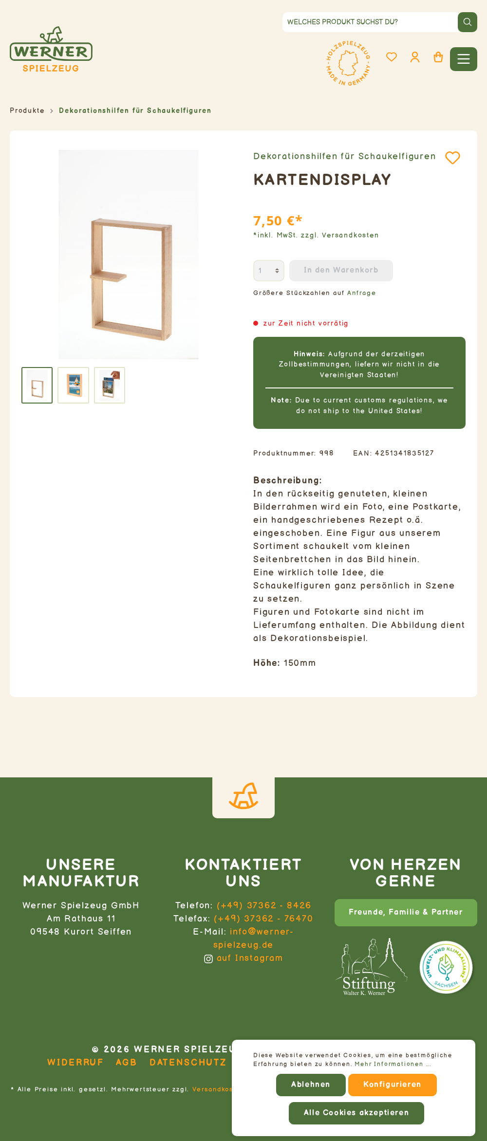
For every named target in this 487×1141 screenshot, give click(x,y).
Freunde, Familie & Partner (406, 912)
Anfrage (361, 293)
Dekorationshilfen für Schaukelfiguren (344, 156)
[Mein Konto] (415, 57)
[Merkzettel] (391, 57)
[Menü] (463, 59)
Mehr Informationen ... (393, 1064)
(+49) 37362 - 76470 (263, 919)
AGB (127, 1063)
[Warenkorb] (438, 57)
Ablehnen (311, 1084)
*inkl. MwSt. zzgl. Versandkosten (316, 235)
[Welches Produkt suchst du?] (370, 22)
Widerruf (75, 1063)
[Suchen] (467, 22)
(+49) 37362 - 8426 (264, 906)
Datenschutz (188, 1063)
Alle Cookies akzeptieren (356, 1113)
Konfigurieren (392, 1084)
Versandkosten (218, 1089)
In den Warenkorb (341, 270)
